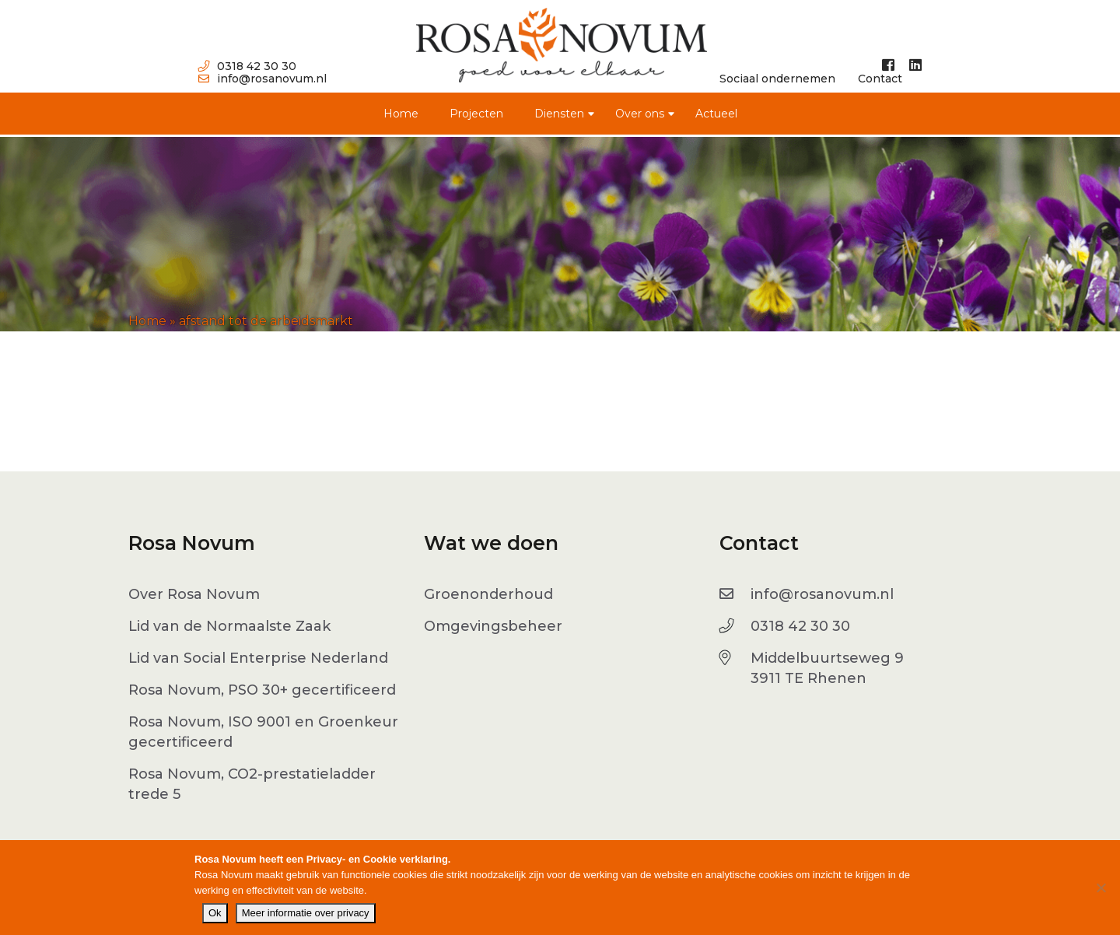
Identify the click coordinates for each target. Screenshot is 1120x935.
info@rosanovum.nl (262, 79)
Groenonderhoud (488, 594)
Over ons (639, 114)
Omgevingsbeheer (493, 626)
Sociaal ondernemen (777, 79)
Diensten (559, 114)
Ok (215, 913)
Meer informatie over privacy (305, 913)
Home (400, 114)
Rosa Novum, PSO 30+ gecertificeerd (262, 690)
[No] (1100, 887)
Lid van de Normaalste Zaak (229, 626)
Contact (880, 79)
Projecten (476, 114)
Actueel (716, 114)
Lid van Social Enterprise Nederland (258, 658)
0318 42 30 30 (247, 66)
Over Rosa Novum (194, 594)
